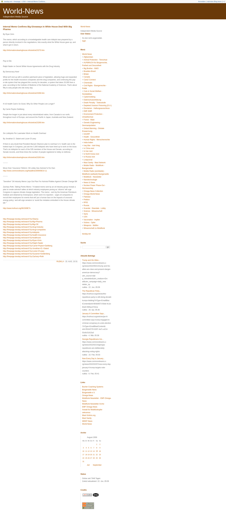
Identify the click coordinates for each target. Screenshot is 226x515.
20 (91, 454)
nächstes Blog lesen (214, 1)
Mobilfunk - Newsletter (92, 177)
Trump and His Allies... (91, 260)
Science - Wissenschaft (93, 211)
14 (94, 451)
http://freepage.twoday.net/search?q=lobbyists (21, 232)
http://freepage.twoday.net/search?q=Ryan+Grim (22, 240)
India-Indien (88, 142)
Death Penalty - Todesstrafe (95, 103)
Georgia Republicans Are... (92, 339)
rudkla (60, 261)
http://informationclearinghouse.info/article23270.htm (24, 50)
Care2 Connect (90, 80)
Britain (86, 74)
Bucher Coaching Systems (92, 387)
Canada (87, 77)
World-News (23, 11)
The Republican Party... (91, 291)
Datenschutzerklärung (92, 100)
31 (83, 461)
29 (97, 458)
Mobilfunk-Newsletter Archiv (93, 404)
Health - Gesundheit (92, 137)
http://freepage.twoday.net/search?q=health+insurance (24, 235)
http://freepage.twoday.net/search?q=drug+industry (23, 227)
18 (86, 454)
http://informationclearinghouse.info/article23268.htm (24, 93)
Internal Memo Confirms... (36, 1)
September (97, 465)
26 (89, 458)
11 (86, 451)
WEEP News (87, 421)
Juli (88, 465)
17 (83, 454)
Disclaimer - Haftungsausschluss (97, 108)
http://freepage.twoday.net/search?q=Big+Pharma (22, 222)
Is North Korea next (91, 154)
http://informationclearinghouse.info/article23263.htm (24, 157)
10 (83, 451)
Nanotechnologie (90, 180)
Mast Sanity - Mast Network (95, 163)
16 (100, 451)
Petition (87, 200)
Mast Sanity (87, 418)
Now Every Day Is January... (93, 358)
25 (86, 458)
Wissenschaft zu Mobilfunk (94, 228)
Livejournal (88, 160)
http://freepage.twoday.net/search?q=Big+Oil (20, 224)
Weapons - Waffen (91, 225)
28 (94, 458)
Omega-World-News (92, 194)
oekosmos (86, 412)
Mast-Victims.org (88, 415)
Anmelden (202, 1)
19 (89, 454)
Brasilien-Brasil (90, 71)
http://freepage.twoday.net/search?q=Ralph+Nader (23, 243)
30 (100, 458)
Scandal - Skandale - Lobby (95, 208)
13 (91, 451)
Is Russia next (89, 157)
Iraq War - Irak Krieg (92, 145)
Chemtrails (88, 83)
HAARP (87, 134)
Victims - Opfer (89, 223)
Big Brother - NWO (91, 68)
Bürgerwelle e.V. (88, 393)
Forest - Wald (89, 120)
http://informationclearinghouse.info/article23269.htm (24, 123)
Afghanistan (88, 57)
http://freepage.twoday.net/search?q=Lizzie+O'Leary (23, 251)
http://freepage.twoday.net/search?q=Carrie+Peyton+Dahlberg (27, 246)
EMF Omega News (89, 407)
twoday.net (8, 1)
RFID (86, 202)
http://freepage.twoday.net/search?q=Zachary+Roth (23, 256)
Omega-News (87, 395)
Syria (86, 214)
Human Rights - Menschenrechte (97, 140)
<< (224, 1)
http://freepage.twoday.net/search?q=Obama (20, 219)
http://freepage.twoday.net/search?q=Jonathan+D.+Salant (26, 248)
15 (97, 451)
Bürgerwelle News (89, 390)
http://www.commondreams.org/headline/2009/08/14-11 (25, 171)
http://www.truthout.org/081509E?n (17, 208)
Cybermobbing (89, 97)
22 (97, 454)
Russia (86, 205)
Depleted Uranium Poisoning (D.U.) (98, 105)
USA (24, 1)
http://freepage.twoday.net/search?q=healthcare (22, 238)
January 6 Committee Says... (93, 314)
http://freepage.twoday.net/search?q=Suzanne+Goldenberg (26, 254)
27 (91, 458)
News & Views (89, 182)
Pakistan (87, 197)
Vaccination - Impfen (92, 220)
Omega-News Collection (93, 191)
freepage (17, 1)
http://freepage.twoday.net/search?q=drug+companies (24, 230)
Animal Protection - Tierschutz (95, 60)
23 (100, 454)
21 (94, 454)
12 (89, 451)
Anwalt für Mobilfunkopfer (92, 410)
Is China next (89, 148)
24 (83, 458)
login (84, 41)
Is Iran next (88, 151)
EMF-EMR (88, 111)
